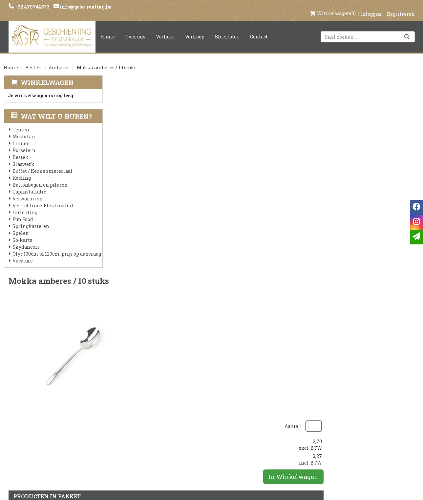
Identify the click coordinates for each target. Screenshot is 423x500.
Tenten (20, 123)
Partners (125, 414)
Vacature (22, 254)
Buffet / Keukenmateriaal (42, 164)
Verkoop (194, 30)
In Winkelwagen (385, 139)
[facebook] (325, 406)
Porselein (23, 143)
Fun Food (22, 212)
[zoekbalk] (368, 29)
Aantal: (384, 89)
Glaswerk (23, 157)
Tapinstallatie (29, 185)
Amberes (59, 60)
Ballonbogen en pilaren (39, 178)
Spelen (20, 226)
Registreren (401, 7)
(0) (333, 6)
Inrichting (24, 205)
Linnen (21, 136)
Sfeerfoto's (227, 30)
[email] (416, 237)
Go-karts (22, 233)
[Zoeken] (407, 30)
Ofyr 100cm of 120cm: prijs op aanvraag (56, 247)
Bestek (33, 60)
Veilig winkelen (204, 414)
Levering (194, 403)
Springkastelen (30, 219)
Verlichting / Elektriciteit (42, 198)
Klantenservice (273, 403)
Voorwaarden (132, 425)
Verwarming (27, 192)
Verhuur (165, 30)
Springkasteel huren (210, 459)
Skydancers (25, 240)
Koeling (21, 171)
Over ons (135, 30)
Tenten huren (201, 448)
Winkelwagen (46, 75)
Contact (259, 30)
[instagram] (338, 406)
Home (107, 30)
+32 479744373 (31, 7)
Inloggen (370, 7)
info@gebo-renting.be (85, 7)
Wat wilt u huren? (51, 109)
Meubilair (23, 129)
